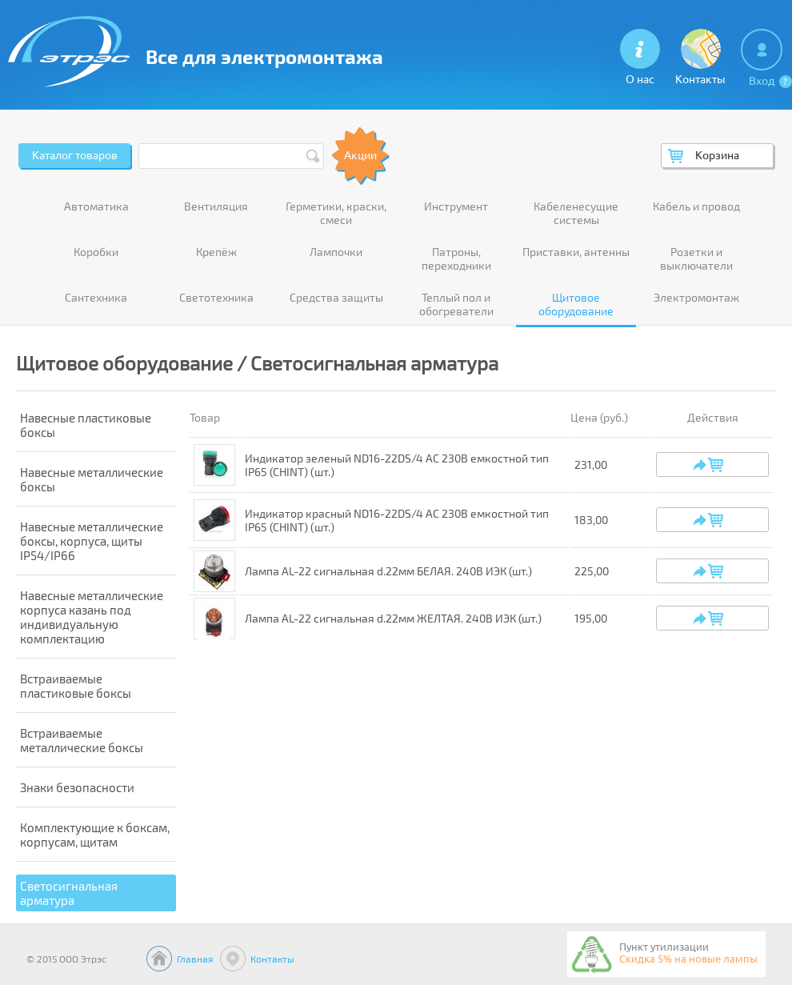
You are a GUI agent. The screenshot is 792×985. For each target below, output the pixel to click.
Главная (195, 958)
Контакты (272, 958)
